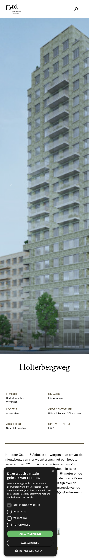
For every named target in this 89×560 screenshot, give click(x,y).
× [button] (53, 471)
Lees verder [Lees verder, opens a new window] (28, 497)
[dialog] (30, 511)
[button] (30, 551)
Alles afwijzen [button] (30, 542)
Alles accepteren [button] (30, 533)
